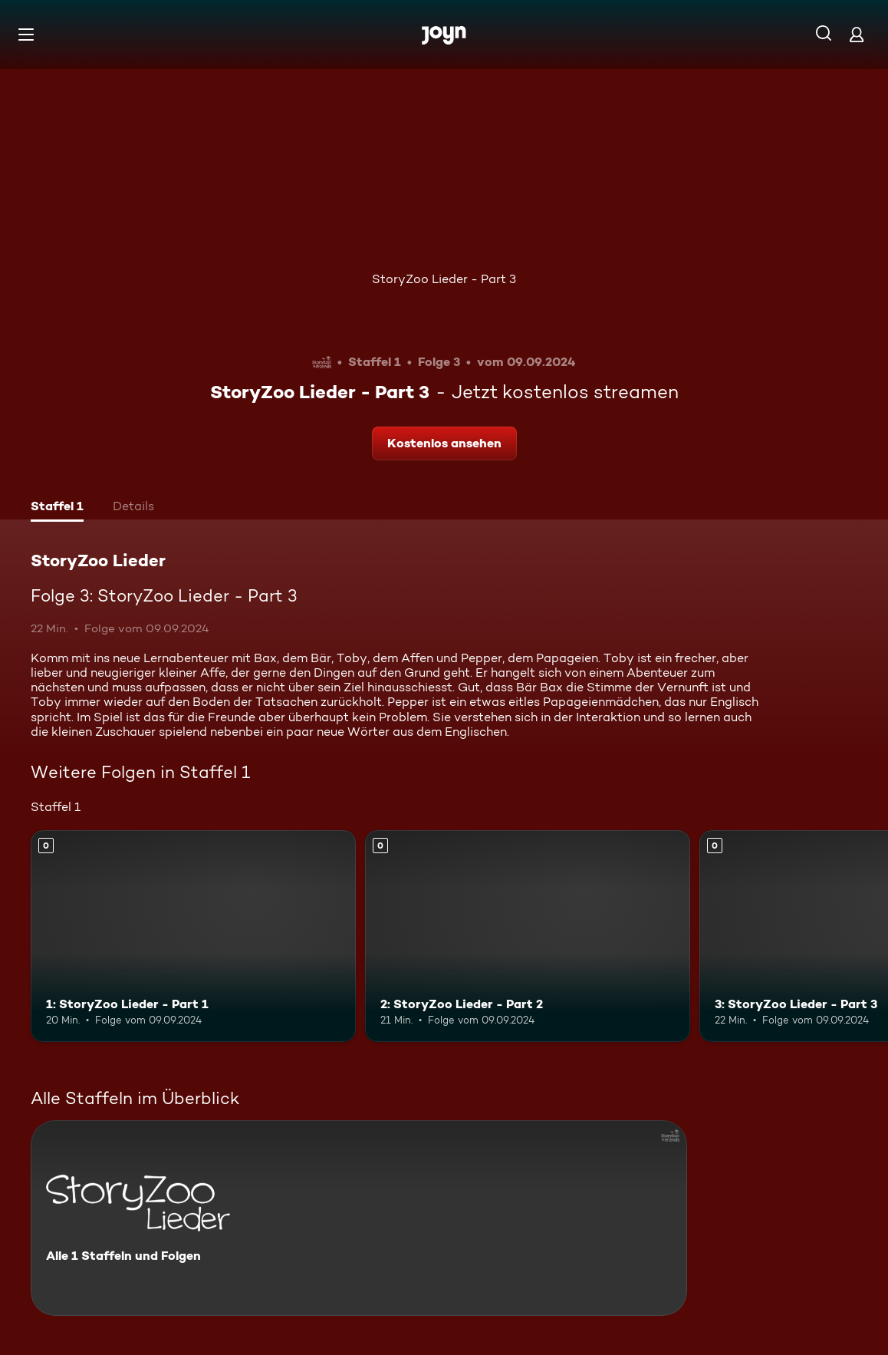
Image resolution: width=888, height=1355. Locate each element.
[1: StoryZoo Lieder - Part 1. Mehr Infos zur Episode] (193, 936)
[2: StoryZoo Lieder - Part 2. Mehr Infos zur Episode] (527, 936)
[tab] (57, 508)
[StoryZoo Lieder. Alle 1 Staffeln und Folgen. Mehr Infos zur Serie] (359, 1218)
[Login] (856, 34)
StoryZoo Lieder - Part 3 (444, 279)
